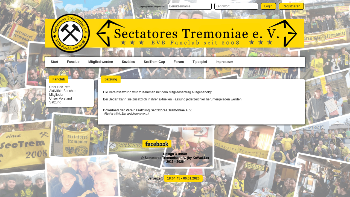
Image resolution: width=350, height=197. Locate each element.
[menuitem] (54, 62)
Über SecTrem (60, 87)
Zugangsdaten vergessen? (152, 6)
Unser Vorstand (60, 98)
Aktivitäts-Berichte (62, 91)
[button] (268, 6)
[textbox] (190, 6)
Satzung (55, 102)
